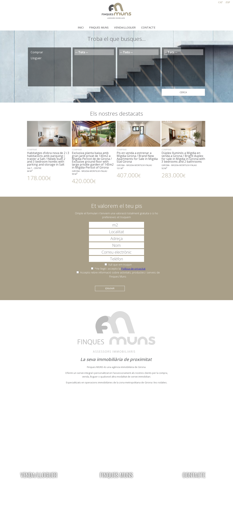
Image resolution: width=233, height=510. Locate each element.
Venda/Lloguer (125, 27)
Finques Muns (99, 27)
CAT (220, 2)
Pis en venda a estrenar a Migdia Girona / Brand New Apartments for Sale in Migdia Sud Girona (138, 149)
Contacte (148, 27)
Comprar (49, 52)
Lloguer (49, 58)
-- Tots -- (94, 52)
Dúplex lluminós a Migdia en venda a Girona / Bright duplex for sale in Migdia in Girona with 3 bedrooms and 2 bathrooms (183, 149)
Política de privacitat (133, 268)
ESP (228, 2)
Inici (81, 27)
